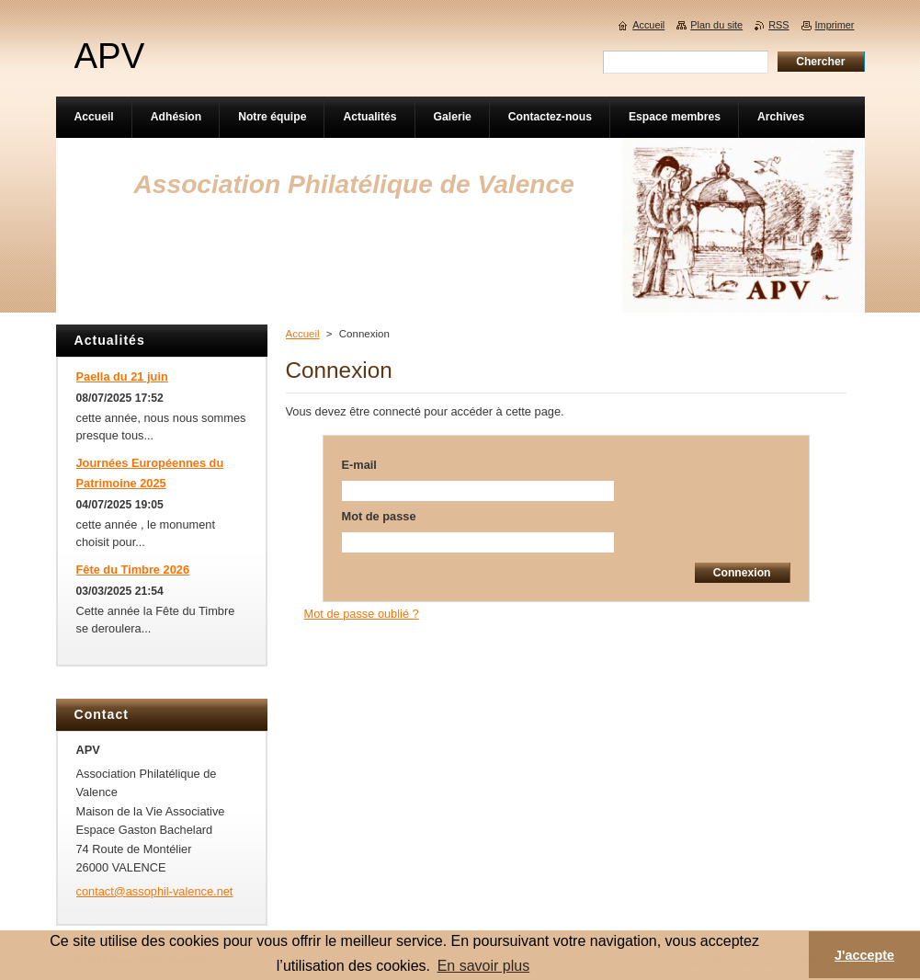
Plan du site (716, 24)
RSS (778, 24)
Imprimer (835, 24)
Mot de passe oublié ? (361, 614)
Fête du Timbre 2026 (133, 569)
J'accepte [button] (864, 955)
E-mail (359, 465)
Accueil (303, 333)
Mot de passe (379, 516)
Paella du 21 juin (122, 376)
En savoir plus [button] (483, 966)
